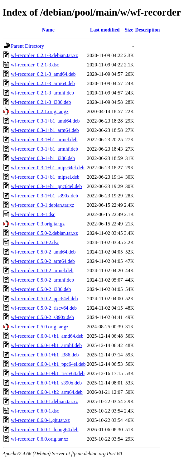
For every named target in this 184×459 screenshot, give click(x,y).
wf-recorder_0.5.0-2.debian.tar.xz (44, 233)
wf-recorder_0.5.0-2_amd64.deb (43, 251)
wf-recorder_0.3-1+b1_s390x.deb (44, 195)
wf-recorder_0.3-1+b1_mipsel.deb (45, 177)
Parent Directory (27, 46)
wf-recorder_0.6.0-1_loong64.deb (44, 429)
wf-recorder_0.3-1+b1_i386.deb (43, 158)
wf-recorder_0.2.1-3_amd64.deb (43, 74)
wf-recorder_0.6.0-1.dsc (35, 410)
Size (129, 29)
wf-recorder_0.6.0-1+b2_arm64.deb (47, 392)
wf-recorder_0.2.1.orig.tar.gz (39, 111)
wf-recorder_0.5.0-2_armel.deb (42, 270)
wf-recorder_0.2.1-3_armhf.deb (42, 92)
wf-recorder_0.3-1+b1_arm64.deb (45, 130)
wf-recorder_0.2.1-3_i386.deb (41, 102)
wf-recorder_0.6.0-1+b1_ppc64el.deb (48, 364)
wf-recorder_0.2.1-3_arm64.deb (43, 83)
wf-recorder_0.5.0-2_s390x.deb (42, 317)
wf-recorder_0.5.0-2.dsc (35, 242)
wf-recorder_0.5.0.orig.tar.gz (39, 326)
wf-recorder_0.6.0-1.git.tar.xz (40, 420)
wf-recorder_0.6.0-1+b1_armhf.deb (46, 345)
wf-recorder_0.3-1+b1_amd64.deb (45, 120)
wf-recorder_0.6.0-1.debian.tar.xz (44, 401)
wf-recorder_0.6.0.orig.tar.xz (39, 439)
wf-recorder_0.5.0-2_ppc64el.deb (44, 298)
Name (48, 29)
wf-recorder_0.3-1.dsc (33, 214)
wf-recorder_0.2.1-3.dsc (35, 64)
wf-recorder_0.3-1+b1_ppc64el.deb (46, 186)
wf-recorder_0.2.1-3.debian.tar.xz (44, 55)
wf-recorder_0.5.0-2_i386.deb (41, 289)
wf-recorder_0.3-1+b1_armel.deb (44, 139)
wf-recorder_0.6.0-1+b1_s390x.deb (46, 382)
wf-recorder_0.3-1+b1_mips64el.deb (48, 167)
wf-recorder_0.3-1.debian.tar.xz (42, 205)
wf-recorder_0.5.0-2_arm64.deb (43, 261)
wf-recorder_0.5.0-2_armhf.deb (42, 280)
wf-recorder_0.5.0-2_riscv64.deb (44, 308)
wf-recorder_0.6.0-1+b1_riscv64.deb (48, 373)
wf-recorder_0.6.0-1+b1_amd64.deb (47, 336)
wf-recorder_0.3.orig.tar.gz (38, 223)
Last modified (105, 29)
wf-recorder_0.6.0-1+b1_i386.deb (45, 354)
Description (147, 29)
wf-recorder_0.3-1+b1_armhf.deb (44, 149)
